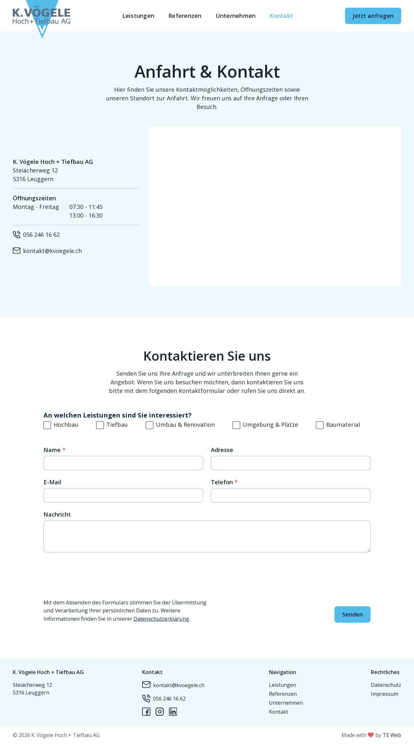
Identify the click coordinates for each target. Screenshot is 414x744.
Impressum (384, 693)
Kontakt (281, 15)
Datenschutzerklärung (161, 618)
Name (54, 450)
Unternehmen (236, 15)
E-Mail (52, 482)
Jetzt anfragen (373, 15)
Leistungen (138, 15)
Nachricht (57, 514)
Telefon (224, 482)
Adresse (222, 450)
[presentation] (92, 575)
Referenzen (185, 15)
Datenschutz (386, 684)
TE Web (392, 735)
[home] (41, 15)
